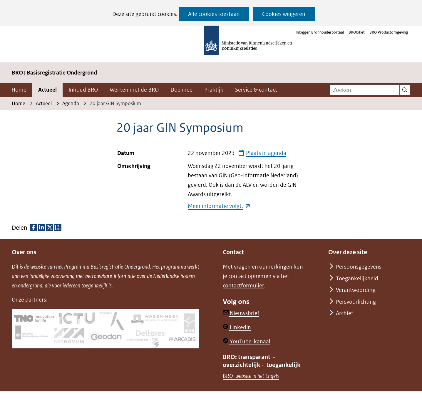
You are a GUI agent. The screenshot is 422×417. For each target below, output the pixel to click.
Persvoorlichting (356, 301)
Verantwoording (356, 290)
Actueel (47, 89)
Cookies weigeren (283, 14)
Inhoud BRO (83, 89)
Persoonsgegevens (358, 266)
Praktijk (213, 89)
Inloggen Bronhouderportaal (320, 32)
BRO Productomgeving (388, 32)
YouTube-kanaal (246, 341)
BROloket (357, 32)
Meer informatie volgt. (219, 206)
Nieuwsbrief (241, 313)
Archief (344, 313)
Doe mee (181, 89)
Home (18, 89)
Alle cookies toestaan (214, 14)
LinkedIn (237, 327)
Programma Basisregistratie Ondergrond (107, 266)
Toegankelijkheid (357, 278)
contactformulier (243, 285)
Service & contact (256, 89)
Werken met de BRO (134, 89)
